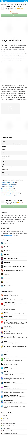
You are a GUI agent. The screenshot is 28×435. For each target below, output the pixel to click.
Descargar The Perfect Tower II (7, 190)
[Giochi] (8, 4)
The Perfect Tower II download (7, 195)
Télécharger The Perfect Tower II (8, 182)
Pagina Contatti (8, 235)
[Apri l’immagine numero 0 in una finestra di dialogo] (10, 108)
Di (9, 8)
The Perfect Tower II (13, 6)
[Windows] (4, 4)
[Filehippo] (4, 1)
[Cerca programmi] (24, 1)
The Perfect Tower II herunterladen (8, 184)
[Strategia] (12, 4)
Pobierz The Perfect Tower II (7, 188)
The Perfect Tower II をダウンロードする (10, 193)
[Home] (1, 4)
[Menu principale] (27, 1)
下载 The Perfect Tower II (6, 186)
